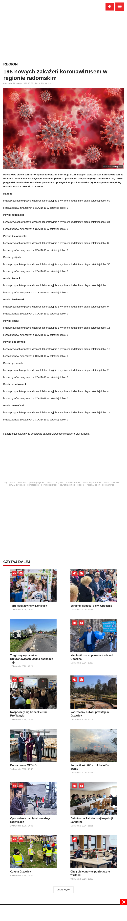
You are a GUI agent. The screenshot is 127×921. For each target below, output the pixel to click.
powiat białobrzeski (18, 482)
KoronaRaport (93, 485)
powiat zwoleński (17, 485)
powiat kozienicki (49, 485)
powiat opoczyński (55, 482)
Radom (80, 485)
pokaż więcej (63, 889)
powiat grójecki (36, 482)
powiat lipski (33, 485)
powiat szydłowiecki (91, 482)
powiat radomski (67, 485)
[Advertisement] (63, 459)
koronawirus (108, 485)
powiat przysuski (111, 482)
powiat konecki (73, 482)
